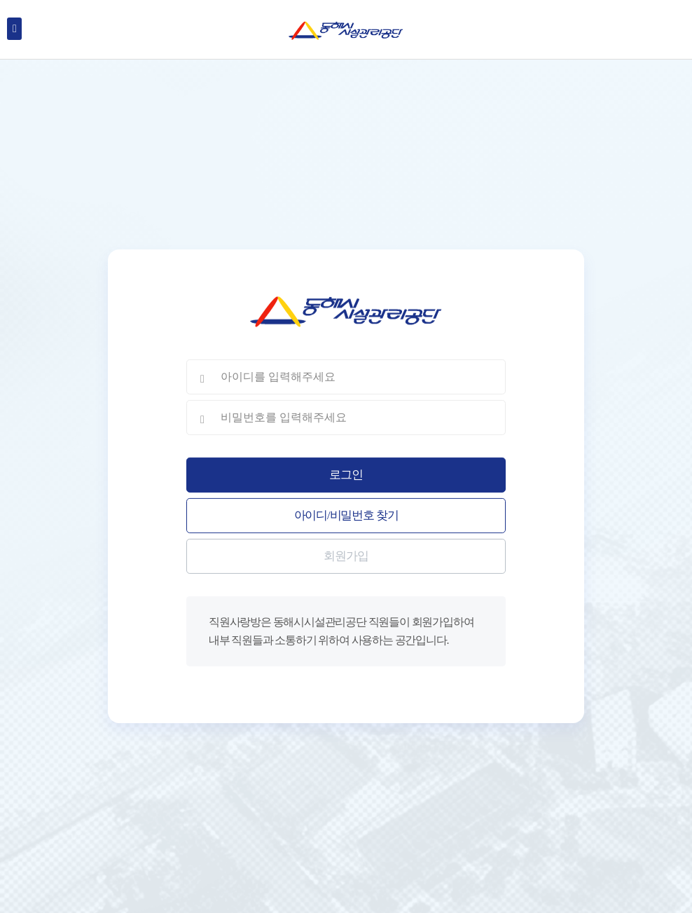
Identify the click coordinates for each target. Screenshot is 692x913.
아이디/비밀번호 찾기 (346, 515)
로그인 (345, 474)
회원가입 (346, 556)
